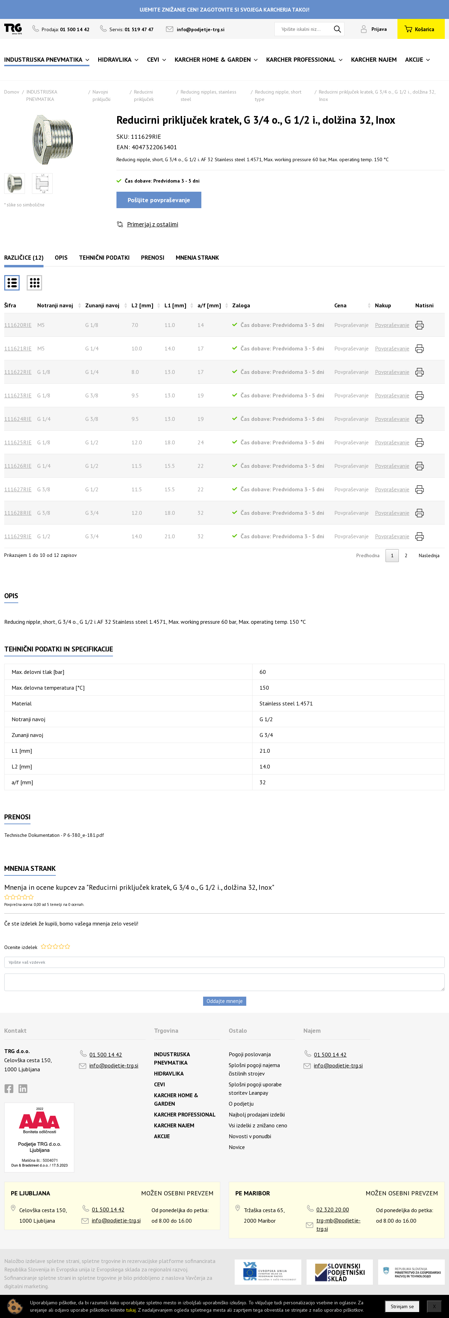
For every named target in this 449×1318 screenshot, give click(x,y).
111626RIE (18, 465)
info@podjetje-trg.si (200, 29)
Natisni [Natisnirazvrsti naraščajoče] (424, 305)
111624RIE (18, 418)
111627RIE (18, 489)
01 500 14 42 (105, 1054)
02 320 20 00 (332, 1209)
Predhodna (368, 555)
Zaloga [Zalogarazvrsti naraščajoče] (241, 305)
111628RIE (18, 512)
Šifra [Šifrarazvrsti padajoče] (10, 305)
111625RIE (18, 442)
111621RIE (18, 348)
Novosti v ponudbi (250, 1136)
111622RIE (18, 371)
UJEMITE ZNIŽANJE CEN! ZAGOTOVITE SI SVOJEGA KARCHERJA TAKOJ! (224, 9)
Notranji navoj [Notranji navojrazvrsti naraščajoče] (55, 305)
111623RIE (18, 395)
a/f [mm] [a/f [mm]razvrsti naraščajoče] (209, 305)
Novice (237, 1146)
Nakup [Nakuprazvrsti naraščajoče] (383, 305)
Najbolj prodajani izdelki (257, 1114)
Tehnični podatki (104, 257)
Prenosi (153, 257)
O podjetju (241, 1103)
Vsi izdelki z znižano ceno (258, 1125)
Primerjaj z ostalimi (152, 224)
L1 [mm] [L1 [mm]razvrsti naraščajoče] (175, 305)
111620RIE (18, 324)
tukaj (131, 1310)
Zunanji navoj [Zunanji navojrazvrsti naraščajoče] (102, 305)
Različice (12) (23, 257)
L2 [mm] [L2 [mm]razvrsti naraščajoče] (142, 305)
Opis (61, 257)
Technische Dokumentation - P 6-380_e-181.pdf (54, 835)
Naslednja (429, 555)
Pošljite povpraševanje (159, 200)
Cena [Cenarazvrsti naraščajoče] (340, 305)
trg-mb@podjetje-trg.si (338, 1224)
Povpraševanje (392, 324)
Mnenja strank (197, 257)
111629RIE (18, 536)
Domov (11, 92)
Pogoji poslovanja (250, 1054)
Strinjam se (402, 1306)
